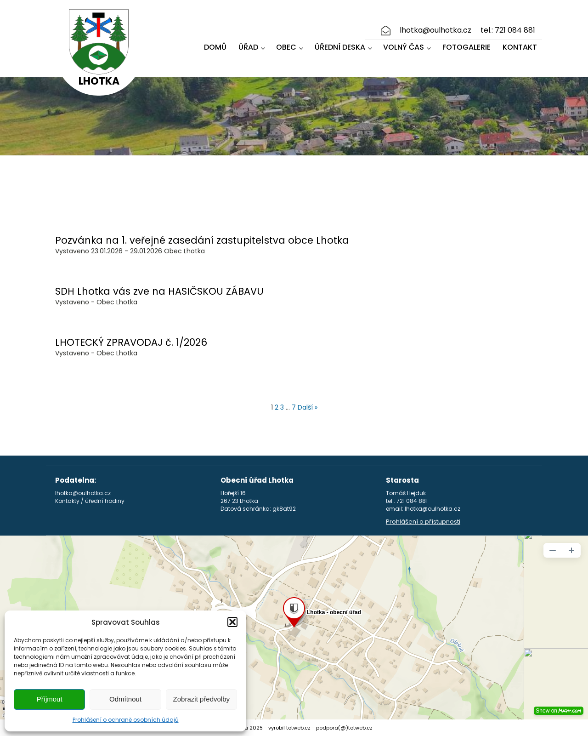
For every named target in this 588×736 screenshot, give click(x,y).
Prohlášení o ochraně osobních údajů (126, 720)
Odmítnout (125, 699)
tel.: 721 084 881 (508, 30)
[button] (232, 622)
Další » (307, 407)
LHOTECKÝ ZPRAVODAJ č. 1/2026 (131, 342)
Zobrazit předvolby (201, 699)
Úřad (248, 47)
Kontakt (520, 47)
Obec (286, 47)
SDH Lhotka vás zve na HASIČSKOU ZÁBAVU (159, 291)
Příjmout (49, 699)
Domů (215, 47)
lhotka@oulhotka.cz (435, 30)
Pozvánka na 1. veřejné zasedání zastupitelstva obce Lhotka (202, 240)
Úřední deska (340, 47)
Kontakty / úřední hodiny (89, 501)
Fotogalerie (466, 47)
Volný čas (403, 47)
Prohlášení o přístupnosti (423, 522)
